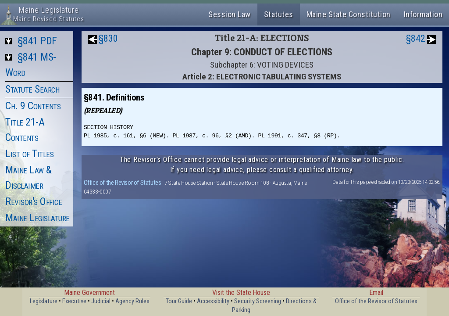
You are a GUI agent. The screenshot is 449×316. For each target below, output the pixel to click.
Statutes (278, 14)
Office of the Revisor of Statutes (122, 183)
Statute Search (32, 89)
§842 (415, 38)
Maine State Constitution (348, 14)
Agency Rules (132, 301)
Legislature (43, 301)
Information (423, 14)
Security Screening (257, 301)
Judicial (100, 301)
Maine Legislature (37, 218)
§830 (108, 38)
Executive (74, 301)
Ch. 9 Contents (33, 106)
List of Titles (29, 153)
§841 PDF (37, 41)
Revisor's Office (33, 201)
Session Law (229, 14)
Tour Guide (179, 301)
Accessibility (213, 301)
